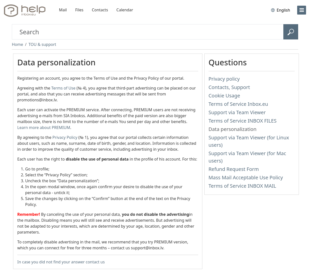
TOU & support (42, 44)
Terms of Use (63, 88)
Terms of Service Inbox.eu (238, 104)
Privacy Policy (64, 137)
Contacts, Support (229, 87)
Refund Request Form (234, 169)
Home (17, 44)
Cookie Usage (224, 95)
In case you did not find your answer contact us (61, 262)
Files (79, 10)
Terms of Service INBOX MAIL (242, 186)
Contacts (100, 10)
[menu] (301, 10)
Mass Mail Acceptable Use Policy (246, 177)
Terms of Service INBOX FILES (243, 120)
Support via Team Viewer (237, 112)
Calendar (124, 10)
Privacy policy (224, 78)
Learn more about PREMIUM (43, 127)
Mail (63, 10)
